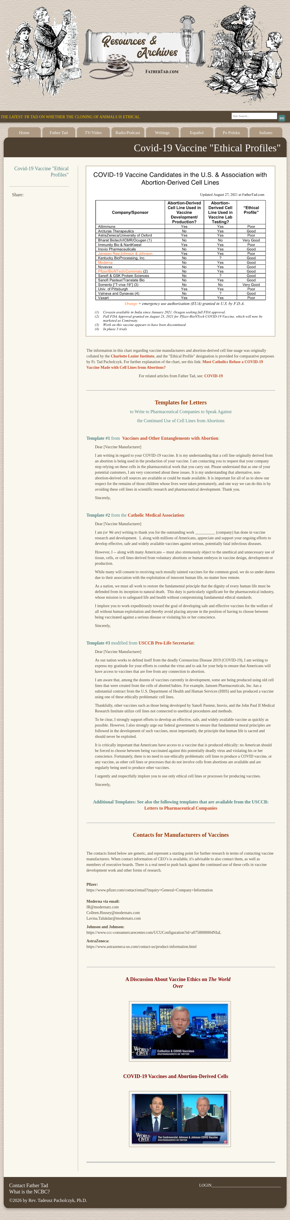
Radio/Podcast (127, 132)
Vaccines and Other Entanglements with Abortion (170, 438)
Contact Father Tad (28, 1185)
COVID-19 (213, 376)
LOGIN (205, 1185)
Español (196, 132)
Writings (162, 132)
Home (24, 132)
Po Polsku (231, 132)
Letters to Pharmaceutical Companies (180, 808)
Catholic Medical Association (156, 515)
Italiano (265, 132)
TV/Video (93, 132)
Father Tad (59, 132)
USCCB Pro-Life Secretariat (166, 643)
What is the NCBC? (29, 1192)
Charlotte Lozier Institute (132, 356)
